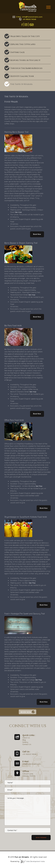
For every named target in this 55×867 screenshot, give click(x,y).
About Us (26, 738)
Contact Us (26, 744)
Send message (41, 837)
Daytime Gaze (17, 52)
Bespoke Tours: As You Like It (25, 60)
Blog (24, 740)
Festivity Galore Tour (22, 76)
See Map (38, 486)
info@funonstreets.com (31, 764)
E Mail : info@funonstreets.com (27, 17)
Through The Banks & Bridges (26, 68)
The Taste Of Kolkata (21, 84)
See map (18, 212)
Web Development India (32, 861)
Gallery (25, 742)
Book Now (37, 234)
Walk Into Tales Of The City (25, 36)
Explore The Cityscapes (22, 44)
